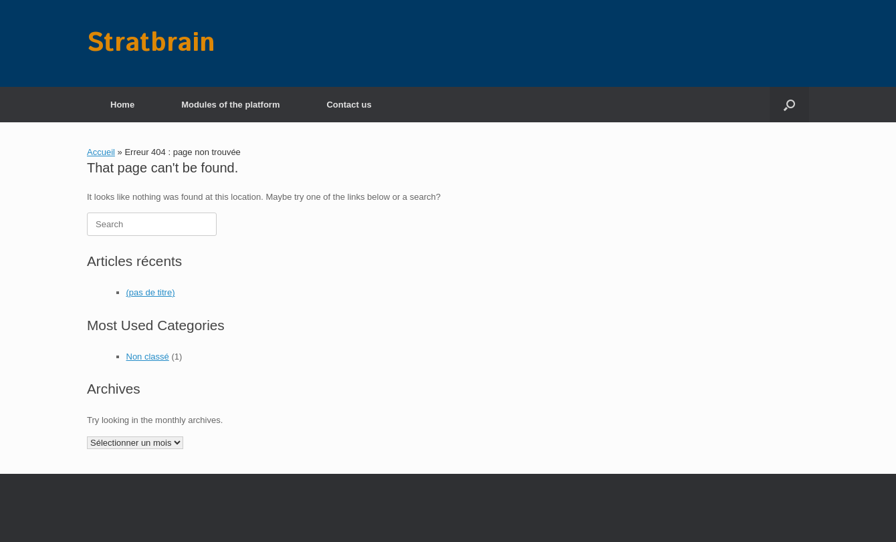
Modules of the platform (230, 105)
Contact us (348, 105)
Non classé (147, 357)
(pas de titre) (150, 292)
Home (122, 105)
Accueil (101, 152)
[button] (789, 104)
